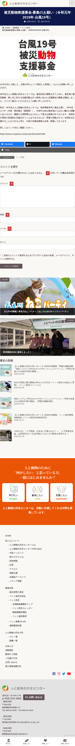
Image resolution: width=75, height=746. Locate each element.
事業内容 (9, 591)
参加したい (26, 741)
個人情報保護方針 (13, 670)
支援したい (45, 741)
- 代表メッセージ (16, 556)
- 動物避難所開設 (19, 616)
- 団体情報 (13, 564)
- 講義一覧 (13, 644)
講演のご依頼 (11, 657)
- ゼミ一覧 (13, 640)
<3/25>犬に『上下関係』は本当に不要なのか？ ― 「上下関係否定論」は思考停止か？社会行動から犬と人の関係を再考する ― (44, 436)
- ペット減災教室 (19, 620)
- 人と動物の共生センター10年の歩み (25, 552)
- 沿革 (11, 568)
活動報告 (9, 653)
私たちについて (12, 544)
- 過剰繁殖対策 (15, 629)
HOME (8, 539)
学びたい (8, 741)
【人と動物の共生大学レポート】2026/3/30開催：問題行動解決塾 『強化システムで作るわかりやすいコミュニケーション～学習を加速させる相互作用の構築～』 (44, 372)
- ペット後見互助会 (17, 599)
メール (5, 232)
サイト (3, 245)
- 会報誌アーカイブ (17, 580)
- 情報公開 (13, 576)
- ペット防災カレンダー (22, 611)
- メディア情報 (15, 584)
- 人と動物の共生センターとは (22, 548)
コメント (7, 183)
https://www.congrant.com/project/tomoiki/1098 (22, 134)
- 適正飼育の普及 (16, 595)
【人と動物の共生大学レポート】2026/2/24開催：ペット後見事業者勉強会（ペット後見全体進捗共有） (43, 419)
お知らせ (9, 649)
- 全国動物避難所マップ (22, 607)
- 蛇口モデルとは (16, 560)
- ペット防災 (14, 603)
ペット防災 (20, 157)
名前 (4, 218)
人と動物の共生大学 (14, 636)
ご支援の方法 (11, 661)
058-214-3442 (11, 701)
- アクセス (13, 572)
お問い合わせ (11, 666)
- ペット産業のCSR (17, 625)
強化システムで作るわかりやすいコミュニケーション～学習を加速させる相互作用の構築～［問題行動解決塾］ (44, 403)
